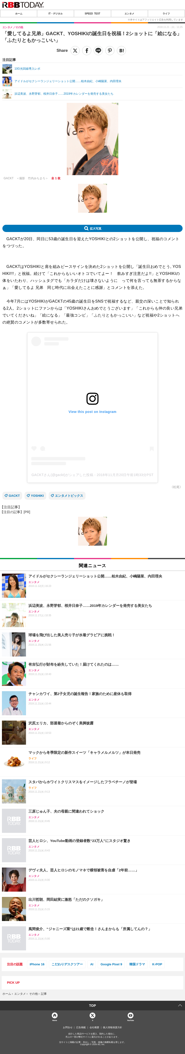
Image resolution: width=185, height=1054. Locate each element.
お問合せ (68, 1027)
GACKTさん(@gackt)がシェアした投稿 (62, 475)
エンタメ (129, 13)
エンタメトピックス (69, 495)
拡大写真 (95, 228)
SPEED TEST (92, 13)
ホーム (18, 13)
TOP (92, 1006)
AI (91, 964)
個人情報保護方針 (112, 1027)
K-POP (157, 964)
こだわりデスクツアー (67, 964)
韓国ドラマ (137, 964)
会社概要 (94, 1027)
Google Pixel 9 (111, 964)
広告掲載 (81, 1027)
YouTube (130, 1020)
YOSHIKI (37, 495)
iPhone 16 (37, 964)
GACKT (14, 495)
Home (54, 1020)
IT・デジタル (55, 13)
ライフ (166, 13)
